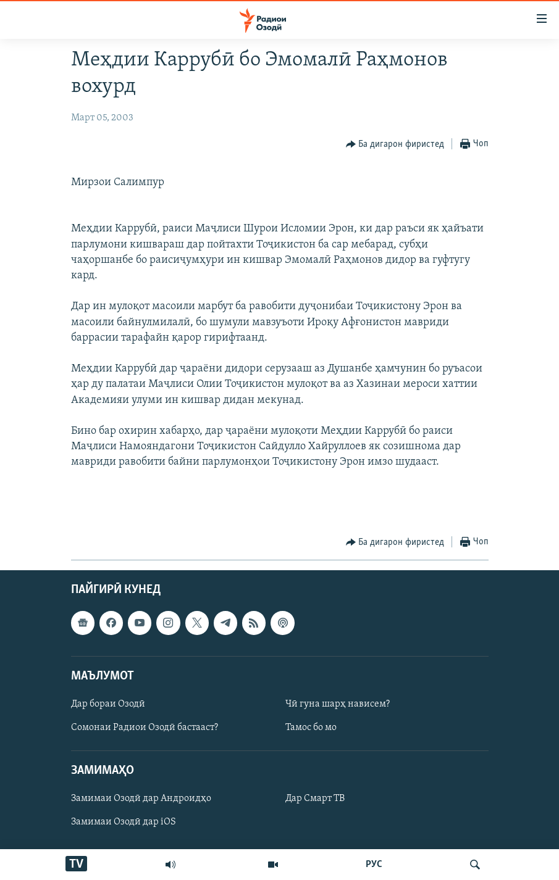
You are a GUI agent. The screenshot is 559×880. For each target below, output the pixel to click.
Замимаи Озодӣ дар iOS (123, 823)
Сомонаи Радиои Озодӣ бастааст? (144, 728)
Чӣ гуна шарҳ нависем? (337, 704)
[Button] (395, 144)
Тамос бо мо (311, 728)
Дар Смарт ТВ (315, 798)
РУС (374, 865)
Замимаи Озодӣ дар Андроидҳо (141, 798)
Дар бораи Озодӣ (108, 704)
